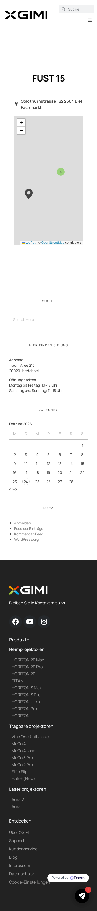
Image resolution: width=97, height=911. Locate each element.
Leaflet (29, 242)
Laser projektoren (27, 789)
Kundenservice (23, 849)
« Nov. (14, 488)
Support (16, 840)
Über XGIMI (19, 832)
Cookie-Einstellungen (29, 882)
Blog (13, 857)
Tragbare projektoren (31, 726)
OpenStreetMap (52, 242)
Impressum (19, 865)
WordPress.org (26, 539)
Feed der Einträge (28, 528)
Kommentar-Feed (28, 533)
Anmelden (22, 523)
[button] (89, 20)
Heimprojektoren (26, 649)
